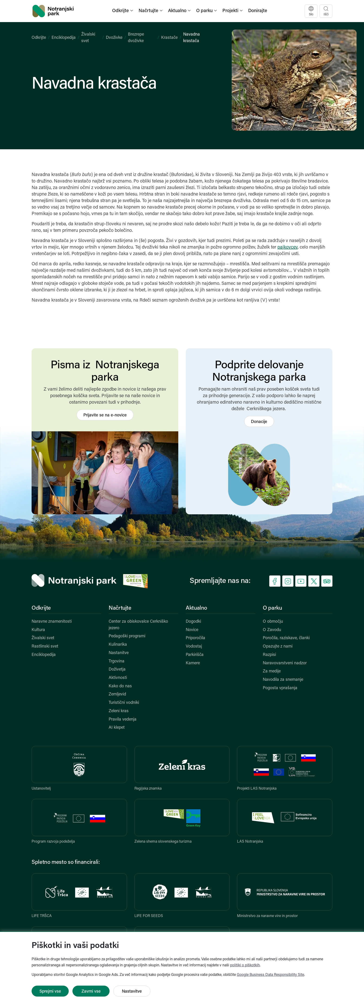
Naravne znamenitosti (52, 621)
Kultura (38, 630)
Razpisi (269, 655)
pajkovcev (287, 247)
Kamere (193, 663)
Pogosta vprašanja (280, 688)
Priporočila (195, 638)
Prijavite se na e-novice (105, 415)
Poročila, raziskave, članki (286, 638)
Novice (192, 630)
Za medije (272, 671)
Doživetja (117, 669)
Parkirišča (195, 655)
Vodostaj (194, 646)
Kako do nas (120, 686)
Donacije (259, 422)
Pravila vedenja (122, 719)
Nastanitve (119, 653)
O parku (272, 608)
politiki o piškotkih (245, 965)
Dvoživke (114, 38)
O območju (273, 621)
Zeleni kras (119, 711)
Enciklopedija (64, 38)
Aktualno (196, 608)
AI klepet (117, 727)
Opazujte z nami (277, 646)
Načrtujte (120, 608)
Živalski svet (43, 638)
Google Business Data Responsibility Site (270, 975)
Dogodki (193, 621)
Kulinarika (118, 644)
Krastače (169, 38)
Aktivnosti (118, 678)
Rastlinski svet (45, 646)
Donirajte (257, 11)
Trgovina (116, 661)
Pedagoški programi (127, 636)
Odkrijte (39, 38)
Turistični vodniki (124, 703)
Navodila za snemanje (283, 680)
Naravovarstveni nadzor (285, 663)
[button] (123, 11)
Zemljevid (117, 694)
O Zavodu (272, 630)
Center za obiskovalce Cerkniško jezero (138, 624)
